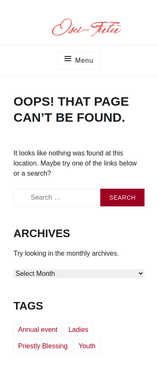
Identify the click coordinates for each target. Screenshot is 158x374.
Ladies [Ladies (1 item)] (78, 329)
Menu (84, 60)
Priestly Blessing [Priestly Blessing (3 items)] (42, 346)
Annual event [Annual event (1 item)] (37, 329)
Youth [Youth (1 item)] (86, 346)
